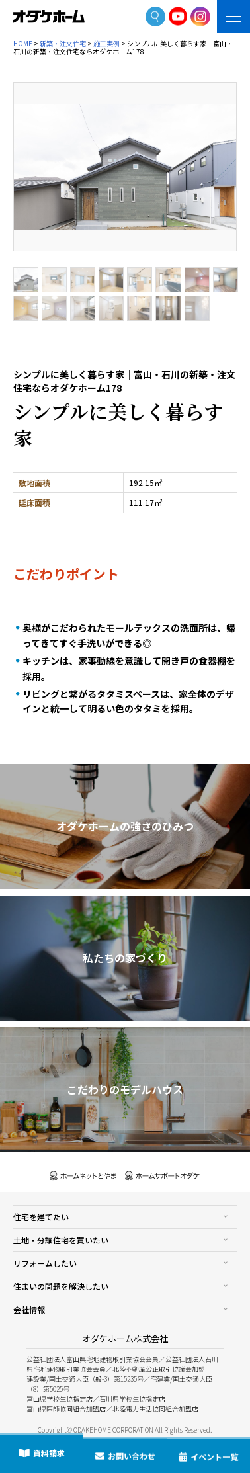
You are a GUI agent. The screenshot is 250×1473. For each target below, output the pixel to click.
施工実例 (106, 43)
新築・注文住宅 (63, 43)
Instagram (200, 16)
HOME (22, 43)
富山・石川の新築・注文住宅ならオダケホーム (49, 16)
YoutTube (178, 16)
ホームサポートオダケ (162, 1175)
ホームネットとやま (83, 1175)
